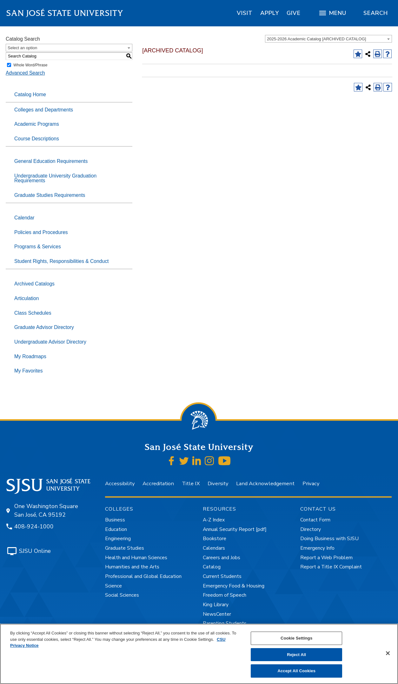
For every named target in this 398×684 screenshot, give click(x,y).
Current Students (222, 576)
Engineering (118, 538)
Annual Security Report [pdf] (235, 529)
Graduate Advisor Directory (44, 327)
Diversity (218, 483)
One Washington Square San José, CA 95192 (46, 510)
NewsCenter (217, 614)
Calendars (214, 548)
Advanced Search (25, 73)
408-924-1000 (34, 526)
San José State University (64, 13)
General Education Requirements (51, 161)
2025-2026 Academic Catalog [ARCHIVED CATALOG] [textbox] (316, 39)
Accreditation (158, 483)
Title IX (191, 483)
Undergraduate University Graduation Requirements (55, 178)
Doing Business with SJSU (329, 538)
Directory (310, 529)
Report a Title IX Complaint (331, 566)
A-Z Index (214, 519)
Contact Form (315, 519)
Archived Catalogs (34, 283)
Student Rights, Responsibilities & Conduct (61, 261)
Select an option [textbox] (22, 47)
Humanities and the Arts (132, 566)
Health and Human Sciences (136, 557)
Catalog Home (30, 94)
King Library (216, 604)
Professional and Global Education (143, 576)
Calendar (24, 217)
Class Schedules (32, 313)
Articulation (26, 298)
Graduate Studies (124, 548)
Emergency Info (317, 548)
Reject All (296, 654)
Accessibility (120, 483)
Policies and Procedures (41, 232)
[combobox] (328, 39)
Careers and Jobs (221, 557)
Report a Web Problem (326, 557)
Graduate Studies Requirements (49, 195)
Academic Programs (36, 124)
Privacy (310, 483)
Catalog (212, 566)
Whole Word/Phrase (30, 65)
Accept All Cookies (296, 670)
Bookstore (214, 538)
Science (113, 585)
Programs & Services (37, 246)
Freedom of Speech (224, 595)
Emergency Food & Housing (233, 585)
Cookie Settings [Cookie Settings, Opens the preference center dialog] (296, 638)
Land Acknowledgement (265, 483)
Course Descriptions (36, 138)
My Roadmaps (30, 356)
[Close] (388, 653)
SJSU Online (35, 551)
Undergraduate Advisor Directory (50, 342)
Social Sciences (122, 595)
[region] (245, 13)
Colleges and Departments (43, 109)
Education (116, 529)
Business (115, 519)
